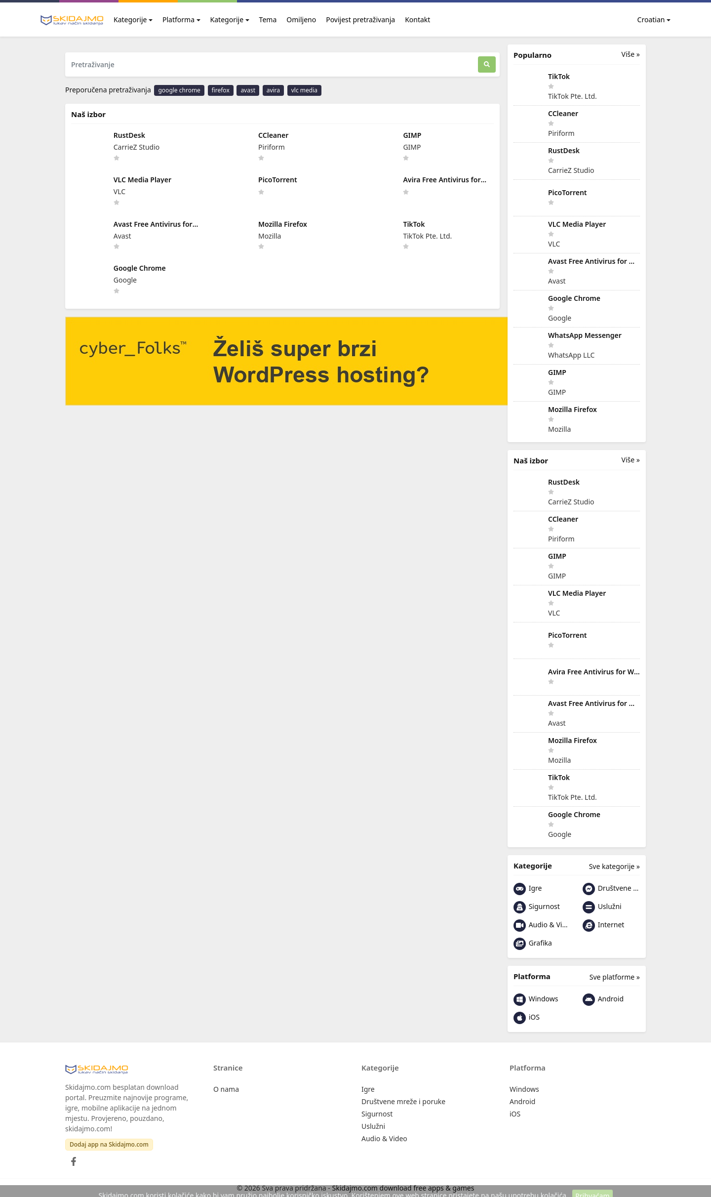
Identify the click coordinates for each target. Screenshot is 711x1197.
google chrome (179, 90)
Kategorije (130, 19)
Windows (536, 999)
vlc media (304, 90)
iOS (527, 1018)
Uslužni (602, 907)
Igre (528, 889)
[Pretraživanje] (271, 64)
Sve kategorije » (614, 866)
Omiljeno (301, 19)
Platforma (178, 19)
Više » (631, 54)
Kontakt (417, 19)
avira (273, 90)
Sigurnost (537, 907)
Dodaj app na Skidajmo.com (109, 1144)
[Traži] (487, 64)
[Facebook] (71, 1158)
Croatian (645, 19)
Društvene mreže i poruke (611, 889)
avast (247, 90)
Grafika (533, 944)
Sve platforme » (615, 977)
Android (603, 999)
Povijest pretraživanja (360, 19)
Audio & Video (542, 925)
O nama (226, 1089)
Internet (603, 925)
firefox (221, 90)
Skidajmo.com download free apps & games (403, 1188)
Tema (268, 19)
